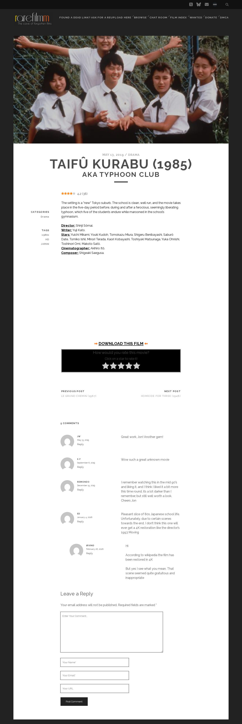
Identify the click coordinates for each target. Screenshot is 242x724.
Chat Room (157, 16)
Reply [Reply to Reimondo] (80, 489)
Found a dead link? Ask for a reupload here (94, 16)
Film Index (177, 16)
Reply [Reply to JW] (80, 444)
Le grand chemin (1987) (78, 396)
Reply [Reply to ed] (80, 521)
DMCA (225, 16)
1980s (45, 234)
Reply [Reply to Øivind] (89, 553)
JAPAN (45, 244)
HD (47, 239)
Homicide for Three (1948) (161, 396)
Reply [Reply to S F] (80, 467)
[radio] (105, 366)
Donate (211, 16)
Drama (134, 155)
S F (79, 459)
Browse (139, 16)
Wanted (195, 16)
